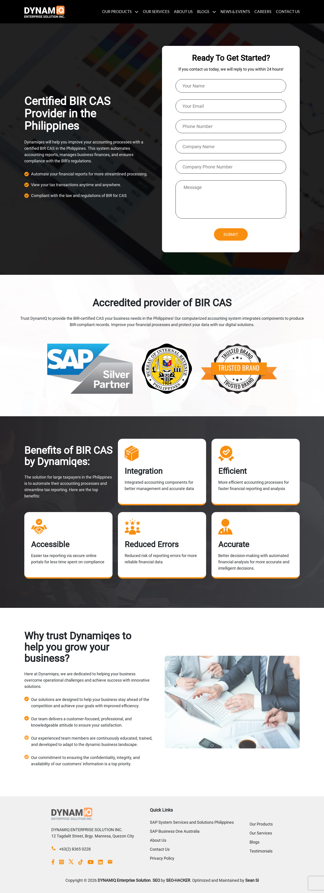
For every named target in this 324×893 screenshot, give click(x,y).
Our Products (117, 11)
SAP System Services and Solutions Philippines (192, 822)
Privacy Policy (162, 858)
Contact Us (288, 11)
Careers (262, 11)
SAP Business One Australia (175, 831)
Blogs (203, 11)
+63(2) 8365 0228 (75, 842)
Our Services (156, 11)
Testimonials (261, 851)
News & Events (235, 11)
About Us (183, 11)
